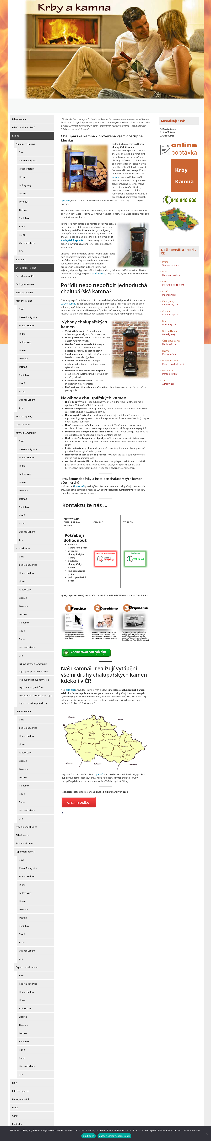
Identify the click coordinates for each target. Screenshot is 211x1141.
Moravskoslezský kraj (173, 270)
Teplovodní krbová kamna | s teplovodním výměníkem (34, 669)
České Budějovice (28, 146)
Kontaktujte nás (173, 107)
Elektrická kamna (24, 278)
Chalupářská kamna (26, 253)
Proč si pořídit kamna (26, 812)
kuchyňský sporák (71, 222)
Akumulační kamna (25, 129)
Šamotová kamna (24, 829)
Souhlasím (88, 1136)
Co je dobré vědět (25, 261)
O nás (15, 1093)
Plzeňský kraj (169, 280)
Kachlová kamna (24, 286)
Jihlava (22, 162)
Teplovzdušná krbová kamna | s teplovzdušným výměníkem (35, 685)
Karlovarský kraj (170, 290)
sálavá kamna (68, 284)
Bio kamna (21, 245)
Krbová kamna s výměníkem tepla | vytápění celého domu (34, 653)
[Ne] (206, 1133)
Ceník (15, 1101)
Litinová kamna (23, 697)
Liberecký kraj (169, 310)
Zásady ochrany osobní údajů (114, 1136)
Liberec (23, 179)
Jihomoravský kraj (171, 260)
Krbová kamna (23, 534)
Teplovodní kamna (25, 837)
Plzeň (22, 212)
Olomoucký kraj (170, 300)
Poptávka (17, 1109)
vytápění (65, 185)
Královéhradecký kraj (173, 349)
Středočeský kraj (171, 250)
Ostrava (23, 195)
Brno (21, 138)
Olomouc (23, 187)
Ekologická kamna (25, 270)
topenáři (98, 754)
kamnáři (79, 467)
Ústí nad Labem (27, 228)
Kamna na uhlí (23, 410)
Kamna (15, 121)
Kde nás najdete (20, 1076)
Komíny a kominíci (21, 1085)
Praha (22, 220)
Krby (14, 1068)
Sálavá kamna (23, 821)
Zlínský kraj (168, 369)
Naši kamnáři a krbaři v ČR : (178, 237)
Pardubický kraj (170, 359)
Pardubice (24, 204)
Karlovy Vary (25, 171)
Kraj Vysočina (169, 340)
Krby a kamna (19, 105)
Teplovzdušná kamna (26, 953)
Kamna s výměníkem (26, 418)
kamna (115, 162)
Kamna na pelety (24, 402)
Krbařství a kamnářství (23, 113)
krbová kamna (97, 255)
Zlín (21, 237)
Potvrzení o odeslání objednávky (29, 1118)
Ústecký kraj (168, 320)
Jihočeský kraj (169, 330)
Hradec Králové (27, 154)
